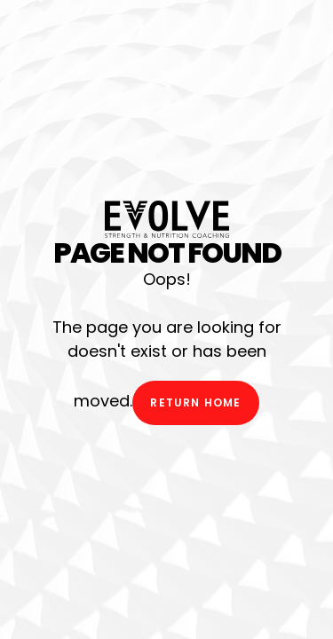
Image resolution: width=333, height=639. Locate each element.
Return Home (195, 402)
